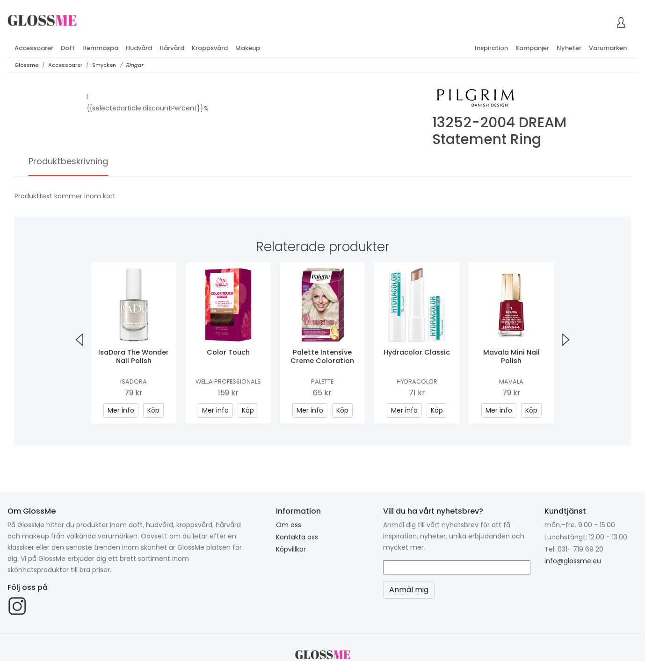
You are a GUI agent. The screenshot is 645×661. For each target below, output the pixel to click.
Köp (153, 410)
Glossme (26, 65)
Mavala (511, 381)
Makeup (247, 48)
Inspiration (491, 48)
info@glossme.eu (572, 561)
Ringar (134, 65)
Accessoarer (33, 48)
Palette (322, 381)
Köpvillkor (291, 549)
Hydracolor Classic (417, 352)
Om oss (288, 525)
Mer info (121, 410)
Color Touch (228, 352)
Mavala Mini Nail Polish (511, 356)
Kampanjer (532, 48)
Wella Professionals (228, 381)
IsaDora (133, 381)
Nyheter (569, 48)
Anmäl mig (408, 589)
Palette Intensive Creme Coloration (322, 356)
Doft (68, 48)
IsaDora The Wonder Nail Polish (133, 356)
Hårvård (171, 48)
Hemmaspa (100, 48)
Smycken (104, 65)
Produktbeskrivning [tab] (68, 161)
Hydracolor (417, 381)
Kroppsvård (210, 48)
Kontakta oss (297, 537)
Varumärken (608, 48)
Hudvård (139, 48)
